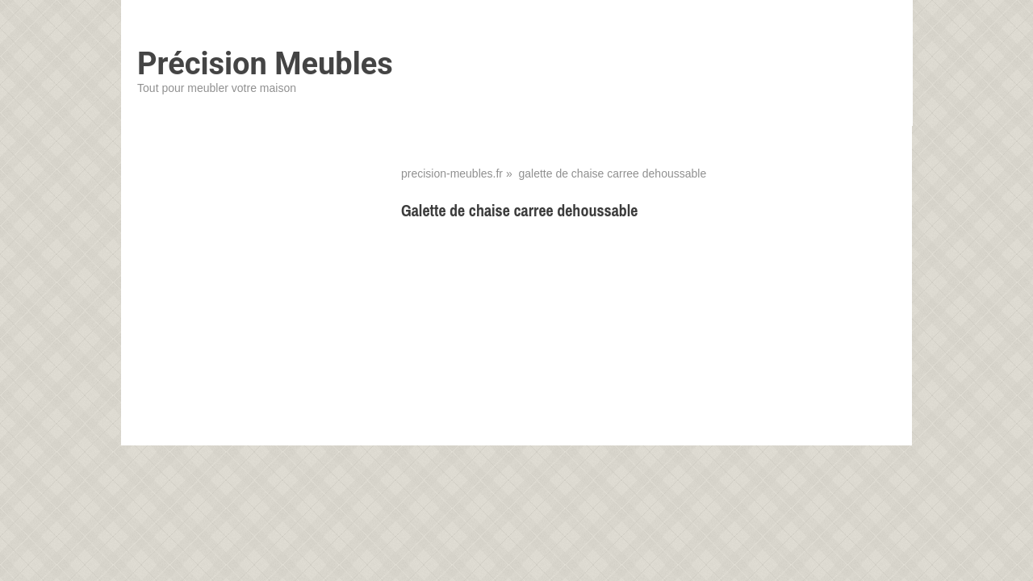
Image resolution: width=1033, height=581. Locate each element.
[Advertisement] (648, 351)
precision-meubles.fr (452, 173)
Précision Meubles (265, 64)
